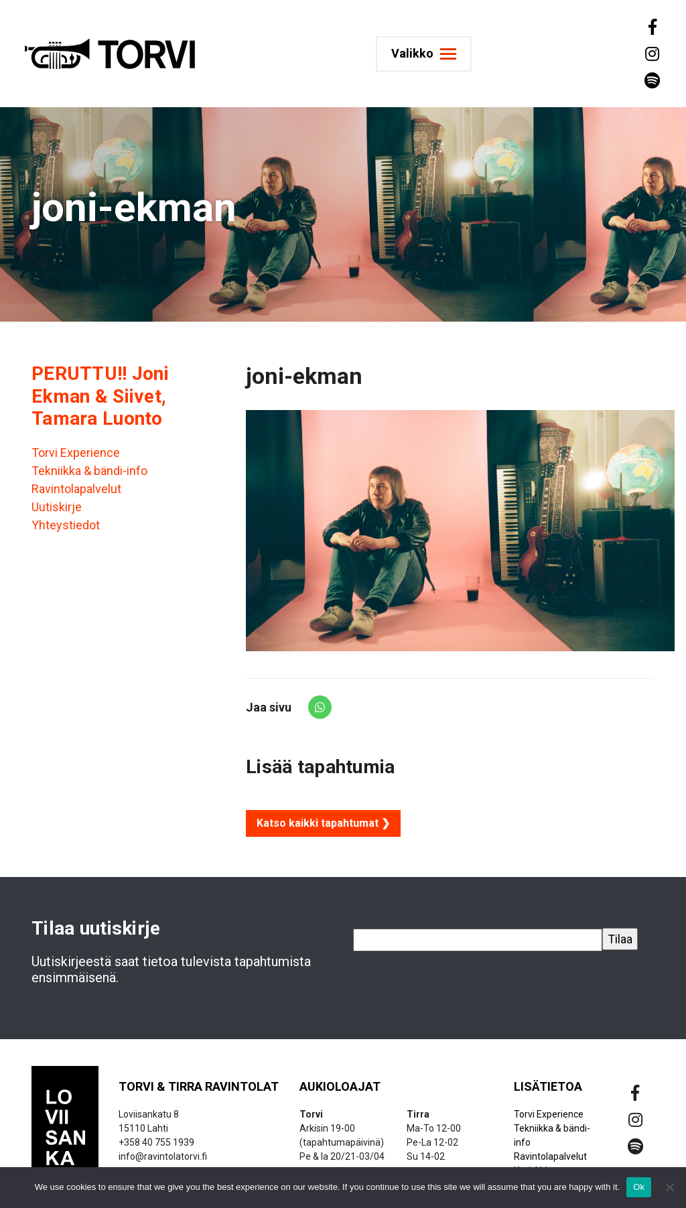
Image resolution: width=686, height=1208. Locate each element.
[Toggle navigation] (429, 54)
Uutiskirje (56, 507)
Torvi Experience (75, 453)
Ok (638, 1187)
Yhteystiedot (65, 525)
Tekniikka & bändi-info (89, 471)
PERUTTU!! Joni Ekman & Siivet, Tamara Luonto (100, 395)
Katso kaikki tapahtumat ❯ (323, 823)
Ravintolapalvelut (76, 489)
